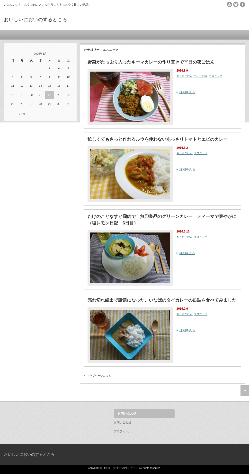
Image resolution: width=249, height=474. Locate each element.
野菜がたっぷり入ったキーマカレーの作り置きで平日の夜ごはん (151, 62)
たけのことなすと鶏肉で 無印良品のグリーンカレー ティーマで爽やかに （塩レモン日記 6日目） (162, 219)
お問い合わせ (122, 422)
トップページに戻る (99, 375)
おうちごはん (185, 75)
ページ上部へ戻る (244, 390)
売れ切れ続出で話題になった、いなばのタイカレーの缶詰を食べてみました (162, 300)
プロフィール (122, 431)
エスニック (215, 75)
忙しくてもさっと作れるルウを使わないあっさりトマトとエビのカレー (158, 139)
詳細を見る (187, 92)
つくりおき (200, 75)
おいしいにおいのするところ (35, 19)
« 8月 (22, 113)
